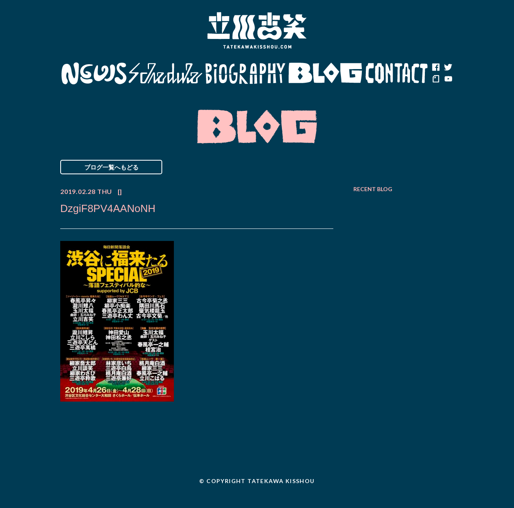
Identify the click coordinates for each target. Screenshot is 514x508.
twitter (448, 67)
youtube (448, 79)
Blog (325, 73)
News (93, 73)
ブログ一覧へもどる (111, 167)
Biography (245, 73)
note (436, 79)
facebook (436, 67)
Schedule (165, 73)
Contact (397, 73)
